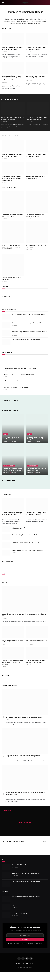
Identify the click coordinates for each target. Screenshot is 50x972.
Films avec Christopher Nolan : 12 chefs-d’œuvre (11, 278)
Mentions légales (28, 963)
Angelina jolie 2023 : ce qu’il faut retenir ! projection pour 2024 (29, 905)
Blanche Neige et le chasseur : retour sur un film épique (27, 550)
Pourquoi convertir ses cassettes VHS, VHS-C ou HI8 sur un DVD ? (35, 661)
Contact (19, 963)
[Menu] (3, 2)
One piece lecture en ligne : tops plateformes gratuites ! (36, 48)
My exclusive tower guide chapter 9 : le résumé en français (12, 48)
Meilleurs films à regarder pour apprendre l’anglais (26, 896)
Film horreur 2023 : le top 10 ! (20, 913)
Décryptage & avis (32, 465)
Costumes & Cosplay (9, 465)
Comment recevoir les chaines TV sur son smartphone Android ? (37, 641)
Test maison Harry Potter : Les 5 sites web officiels (36, 77)
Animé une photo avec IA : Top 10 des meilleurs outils (12, 641)
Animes (5, 434)
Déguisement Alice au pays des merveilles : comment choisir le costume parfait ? (11, 78)
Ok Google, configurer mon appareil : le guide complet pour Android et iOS (24, 615)
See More (45, 841)
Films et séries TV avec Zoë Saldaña (22, 865)
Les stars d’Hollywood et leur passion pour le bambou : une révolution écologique (12, 662)
